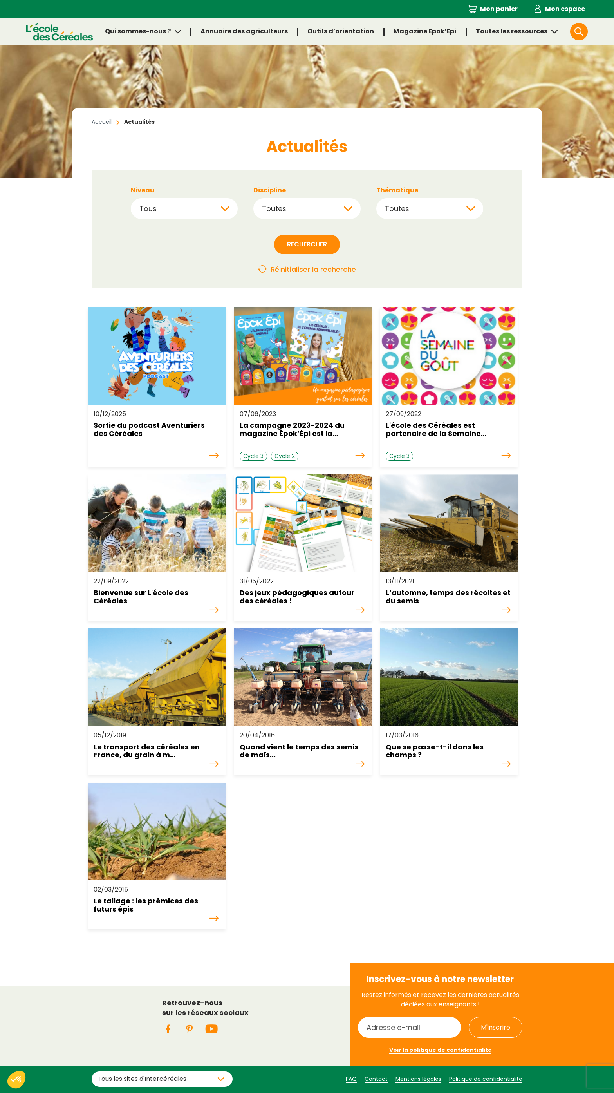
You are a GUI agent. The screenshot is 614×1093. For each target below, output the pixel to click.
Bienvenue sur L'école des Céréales (141, 597)
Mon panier (499, 8)
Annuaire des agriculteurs (244, 31)
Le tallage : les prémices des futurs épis (146, 905)
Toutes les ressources (511, 31)
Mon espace (565, 8)
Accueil (102, 122)
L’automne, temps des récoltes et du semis (448, 597)
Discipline (269, 190)
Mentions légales (418, 1079)
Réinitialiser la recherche (313, 269)
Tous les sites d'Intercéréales (142, 1078)
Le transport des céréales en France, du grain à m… (147, 751)
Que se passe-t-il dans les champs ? (435, 751)
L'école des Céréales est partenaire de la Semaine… (436, 430)
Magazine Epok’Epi (425, 31)
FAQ (351, 1079)
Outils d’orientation (340, 31)
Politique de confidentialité (485, 1079)
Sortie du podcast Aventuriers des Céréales (149, 430)
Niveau (142, 190)
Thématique (397, 190)
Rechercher (587, 31)
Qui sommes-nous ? (138, 31)
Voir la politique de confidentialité (440, 1050)
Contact (376, 1079)
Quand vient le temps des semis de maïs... (299, 751)
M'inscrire (495, 1027)
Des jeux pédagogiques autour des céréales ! (297, 597)
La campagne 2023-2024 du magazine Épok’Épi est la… (292, 430)
